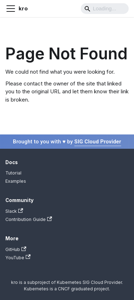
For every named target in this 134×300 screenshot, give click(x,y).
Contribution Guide (28, 219)
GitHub (15, 249)
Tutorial (13, 173)
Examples (15, 181)
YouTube (18, 257)
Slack (14, 211)
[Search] (105, 8)
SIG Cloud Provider (97, 141)
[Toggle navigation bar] (10, 8)
